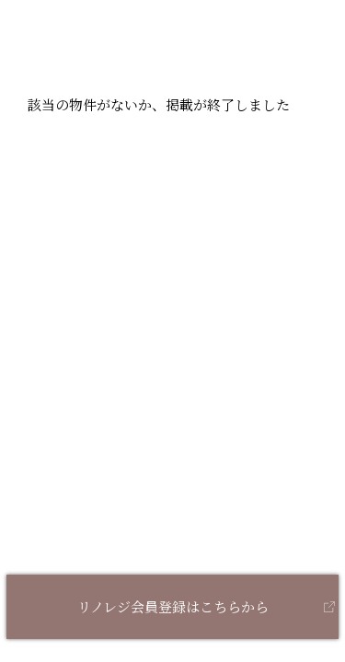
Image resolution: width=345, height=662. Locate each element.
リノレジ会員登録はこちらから (173, 606)
